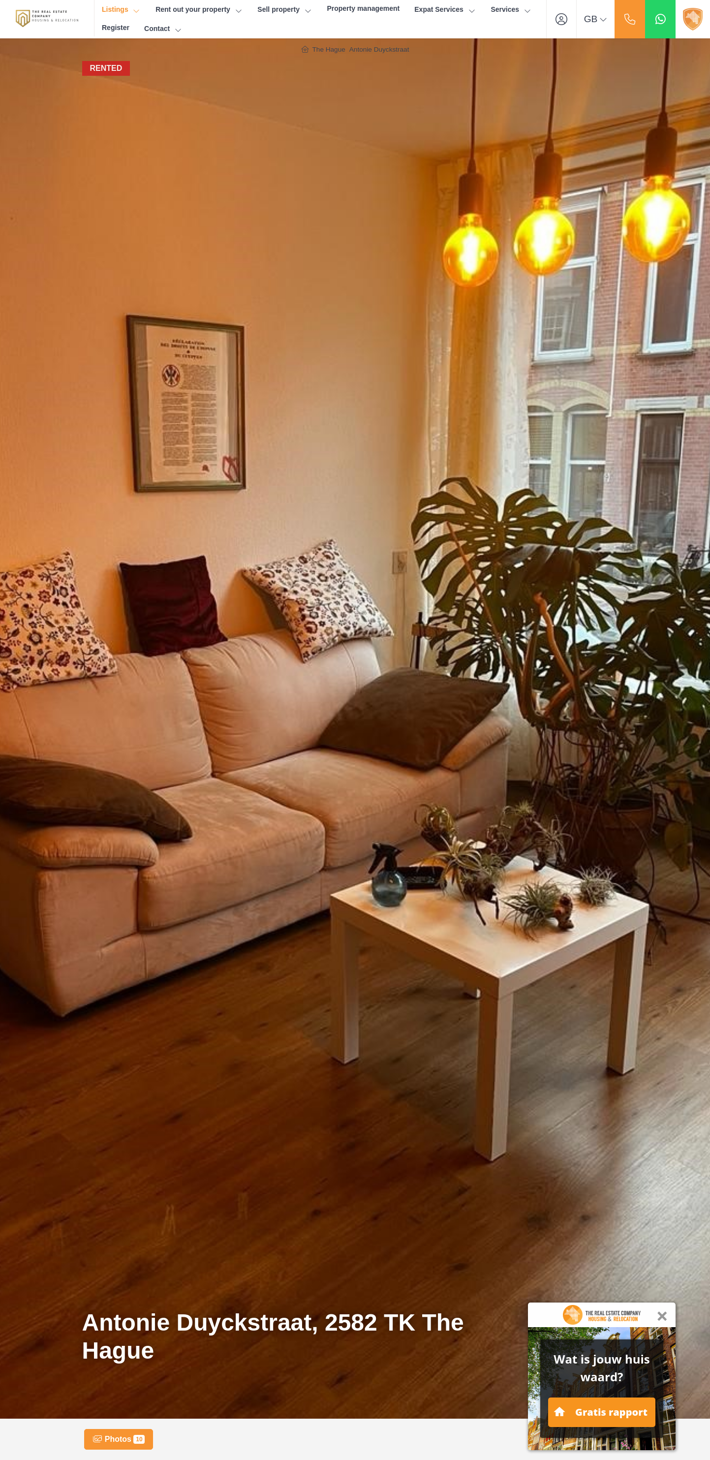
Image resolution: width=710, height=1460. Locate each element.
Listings (121, 9)
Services (511, 9)
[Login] (561, 19)
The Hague (328, 49)
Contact (163, 28)
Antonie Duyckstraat (379, 49)
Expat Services (445, 9)
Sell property (284, 9)
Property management (363, 8)
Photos (119, 1439)
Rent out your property (199, 9)
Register (115, 27)
